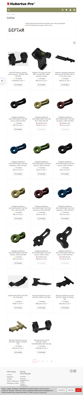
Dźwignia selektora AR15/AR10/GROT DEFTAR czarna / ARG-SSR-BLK (65, 163)
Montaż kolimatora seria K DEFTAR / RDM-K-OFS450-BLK (65, 297)
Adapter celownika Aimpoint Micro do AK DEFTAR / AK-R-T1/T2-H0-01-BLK (65, 74)
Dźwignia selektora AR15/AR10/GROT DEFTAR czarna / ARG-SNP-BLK (65, 252)
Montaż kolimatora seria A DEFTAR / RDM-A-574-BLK (41, 296)
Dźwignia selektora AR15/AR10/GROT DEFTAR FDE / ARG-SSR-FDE (18, 208)
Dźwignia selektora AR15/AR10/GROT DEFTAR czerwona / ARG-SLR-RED (65, 119)
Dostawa (23, 376)
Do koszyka (18, 85)
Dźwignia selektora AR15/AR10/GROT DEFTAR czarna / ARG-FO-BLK (41, 252)
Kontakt (9, 379)
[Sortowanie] (74, 43)
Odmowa (70, 390)
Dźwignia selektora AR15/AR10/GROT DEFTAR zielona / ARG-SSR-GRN (18, 252)
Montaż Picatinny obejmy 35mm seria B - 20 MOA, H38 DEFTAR (18, 74)
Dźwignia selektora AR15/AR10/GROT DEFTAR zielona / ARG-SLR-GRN (41, 163)
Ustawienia (61, 390)
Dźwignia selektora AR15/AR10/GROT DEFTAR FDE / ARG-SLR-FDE (41, 119)
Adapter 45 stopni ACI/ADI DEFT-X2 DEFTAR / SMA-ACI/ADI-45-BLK (41, 74)
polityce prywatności (40, 392)
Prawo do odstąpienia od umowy (24, 380)
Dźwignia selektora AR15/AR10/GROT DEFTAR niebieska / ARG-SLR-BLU (18, 163)
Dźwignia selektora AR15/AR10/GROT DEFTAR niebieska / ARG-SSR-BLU (65, 208)
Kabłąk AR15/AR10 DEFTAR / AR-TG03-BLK (18, 296)
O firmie (9, 374)
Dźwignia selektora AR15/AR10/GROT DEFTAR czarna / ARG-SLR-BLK (18, 119)
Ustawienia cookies (13, 383)
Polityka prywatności (23, 384)
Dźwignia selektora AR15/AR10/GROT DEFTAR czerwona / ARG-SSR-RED (41, 208)
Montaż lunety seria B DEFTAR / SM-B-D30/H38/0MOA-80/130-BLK (41, 342)
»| (51, 361)
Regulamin (10, 376)
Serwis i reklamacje (13, 381)
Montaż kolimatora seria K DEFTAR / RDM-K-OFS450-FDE (18, 342)
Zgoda (79, 390)
